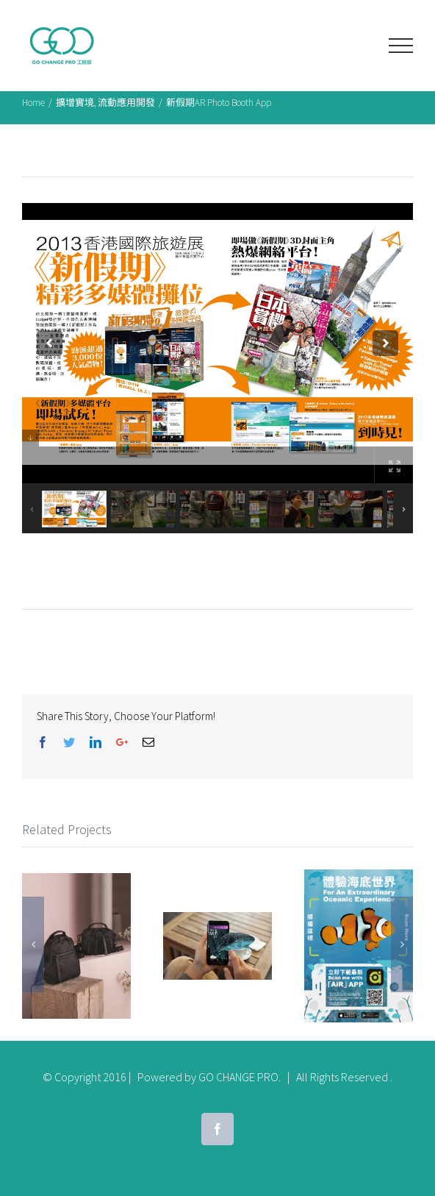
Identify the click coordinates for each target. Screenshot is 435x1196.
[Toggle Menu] (401, 45)
